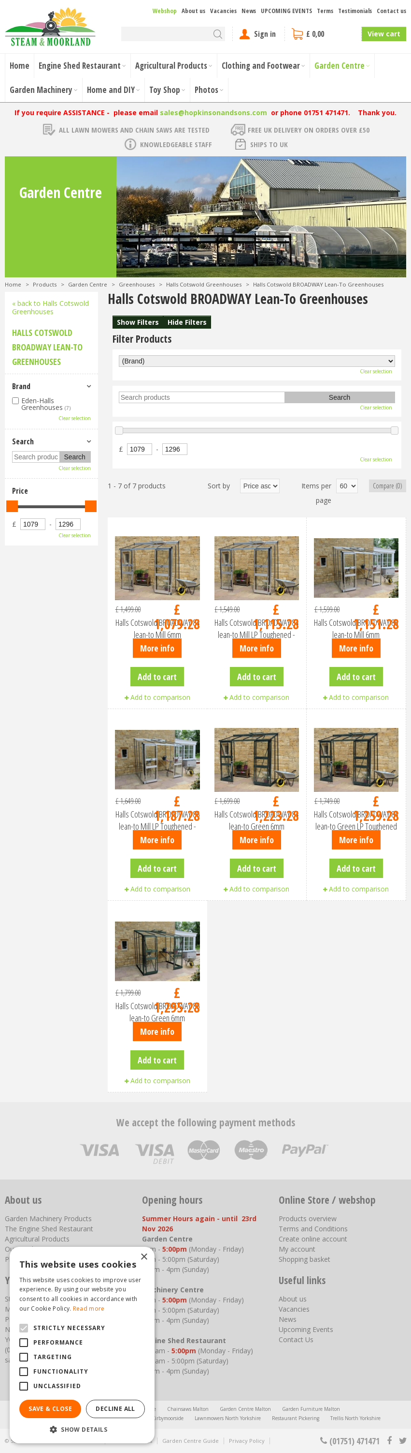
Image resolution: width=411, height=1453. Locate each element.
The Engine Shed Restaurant (49, 1228)
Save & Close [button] (50, 1409)
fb (389, 1441)
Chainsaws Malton (188, 1409)
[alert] (82, 1345)
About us (293, 1298)
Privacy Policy (247, 1440)
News (288, 1319)
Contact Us (296, 1339)
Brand (21, 386)
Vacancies (294, 1309)
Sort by (219, 485)
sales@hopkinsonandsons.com (213, 112)
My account (297, 1249)
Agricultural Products (37, 1238)
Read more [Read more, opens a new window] (89, 1308)
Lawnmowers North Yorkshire (228, 1418)
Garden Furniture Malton (311, 1409)
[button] (82, 1429)
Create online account (313, 1238)
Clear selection (376, 371)
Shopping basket (304, 1259)
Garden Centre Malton (245, 1409)
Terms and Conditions (313, 1228)
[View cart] (323, 34)
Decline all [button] (115, 1409)
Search (23, 441)
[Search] (173, 34)
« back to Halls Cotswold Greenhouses (50, 307)
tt (402, 1441)
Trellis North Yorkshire (355, 1418)
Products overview (308, 1218)
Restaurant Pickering (295, 1418)
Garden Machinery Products (48, 1218)
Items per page (316, 493)
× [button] (143, 1257)
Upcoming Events (306, 1329)
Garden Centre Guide (190, 1440)
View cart (384, 33)
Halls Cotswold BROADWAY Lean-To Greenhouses (47, 347)
